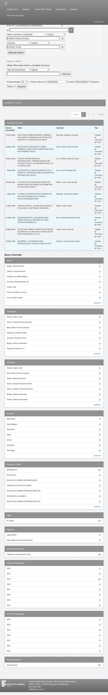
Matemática (11, 419)
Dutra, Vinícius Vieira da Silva (67, 147)
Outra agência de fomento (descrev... (20, 540)
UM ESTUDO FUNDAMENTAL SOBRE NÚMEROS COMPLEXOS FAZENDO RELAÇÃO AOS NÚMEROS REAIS (35, 149)
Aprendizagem (12, 424)
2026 (8, 568)
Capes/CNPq (11, 535)
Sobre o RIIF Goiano (43, 9)
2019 (8, 600)
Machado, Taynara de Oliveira (67, 194)
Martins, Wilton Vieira (64, 206)
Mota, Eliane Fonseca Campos (18, 328)
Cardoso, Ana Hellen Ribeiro (17, 277)
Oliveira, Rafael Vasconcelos (17, 400)
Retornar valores (16, 52)
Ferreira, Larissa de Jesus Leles (68, 241)
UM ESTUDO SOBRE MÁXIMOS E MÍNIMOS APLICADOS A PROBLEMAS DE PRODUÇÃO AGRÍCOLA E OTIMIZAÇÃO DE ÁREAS (34, 137)
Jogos (9, 435)
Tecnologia (11, 450)
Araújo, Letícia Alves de (65, 229)
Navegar (26, 9)
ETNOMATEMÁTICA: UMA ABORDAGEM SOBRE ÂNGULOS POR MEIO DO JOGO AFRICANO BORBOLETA (33, 220)
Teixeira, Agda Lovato (15, 317)
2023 (8, 579)
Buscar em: (11, 25)
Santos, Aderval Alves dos (16, 378)
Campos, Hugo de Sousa (16, 271)
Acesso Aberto (12, 665)
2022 (8, 584)
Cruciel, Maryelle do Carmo (17, 292)
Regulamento (61, 9)
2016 (8, 605)
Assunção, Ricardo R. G (15, 348)
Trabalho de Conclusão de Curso (19, 554)
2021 (8, 589)
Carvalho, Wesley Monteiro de (18, 282)
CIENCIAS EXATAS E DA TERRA (19, 486)
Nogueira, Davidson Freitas (17, 333)
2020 (8, 595)
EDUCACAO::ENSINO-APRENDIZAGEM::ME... (24, 491)
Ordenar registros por (38, 82)
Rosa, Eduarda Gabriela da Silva (68, 218)
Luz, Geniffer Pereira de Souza (67, 159)
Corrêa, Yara (11, 287)
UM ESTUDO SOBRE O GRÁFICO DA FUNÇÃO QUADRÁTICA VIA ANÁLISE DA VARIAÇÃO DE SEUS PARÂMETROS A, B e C (35, 231)
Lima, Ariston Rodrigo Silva (66, 170)
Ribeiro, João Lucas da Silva (66, 182)
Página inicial (12, 9)
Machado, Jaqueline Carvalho (67, 135)
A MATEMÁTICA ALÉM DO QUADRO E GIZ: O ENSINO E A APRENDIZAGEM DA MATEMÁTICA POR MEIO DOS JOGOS (35, 172)
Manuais (74, 9)
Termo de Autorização (16, 15)
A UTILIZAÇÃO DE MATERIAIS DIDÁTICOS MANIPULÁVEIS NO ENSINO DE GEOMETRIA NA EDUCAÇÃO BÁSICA (34, 184)
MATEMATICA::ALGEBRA (16, 496)
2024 (8, 574)
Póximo (101, 114)
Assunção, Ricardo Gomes (16, 338)
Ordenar (71, 82)
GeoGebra (10, 445)
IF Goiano (10, 521)
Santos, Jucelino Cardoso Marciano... (20, 389)
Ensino (9, 440)
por (8, 30)
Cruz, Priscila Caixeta (15, 298)
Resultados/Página (14, 82)
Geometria (10, 429)
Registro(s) (95, 82)
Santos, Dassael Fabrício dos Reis (19, 322)
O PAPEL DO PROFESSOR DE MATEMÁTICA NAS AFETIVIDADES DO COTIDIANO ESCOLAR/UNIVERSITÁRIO (34, 196)
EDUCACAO (11, 475)
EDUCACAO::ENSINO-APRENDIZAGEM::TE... (24, 501)
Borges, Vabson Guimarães (17, 343)
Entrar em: (100, 22)
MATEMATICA (12, 470)
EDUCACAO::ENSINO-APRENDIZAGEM (22, 480)
